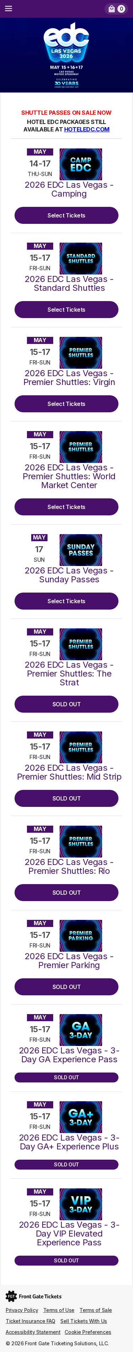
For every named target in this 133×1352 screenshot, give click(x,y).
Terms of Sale (95, 1310)
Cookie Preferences (88, 1332)
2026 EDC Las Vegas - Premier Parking (69, 960)
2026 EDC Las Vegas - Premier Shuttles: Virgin (69, 377)
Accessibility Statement (33, 1332)
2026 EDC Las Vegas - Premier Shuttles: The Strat (69, 674)
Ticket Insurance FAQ (30, 1321)
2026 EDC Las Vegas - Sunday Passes (69, 574)
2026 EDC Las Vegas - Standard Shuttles (69, 283)
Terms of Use (58, 1310)
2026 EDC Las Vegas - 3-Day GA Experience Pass (69, 1054)
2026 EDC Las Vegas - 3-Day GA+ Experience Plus (69, 1142)
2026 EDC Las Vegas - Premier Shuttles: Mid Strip (69, 772)
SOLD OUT (66, 704)
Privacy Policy (22, 1310)
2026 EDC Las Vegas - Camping (69, 189)
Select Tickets (66, 215)
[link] (116, 9)
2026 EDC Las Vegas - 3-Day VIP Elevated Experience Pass (69, 1234)
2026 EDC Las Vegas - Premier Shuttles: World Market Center (69, 476)
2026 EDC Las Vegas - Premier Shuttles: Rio (69, 866)
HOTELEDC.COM (87, 129)
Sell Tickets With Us (83, 1321)
